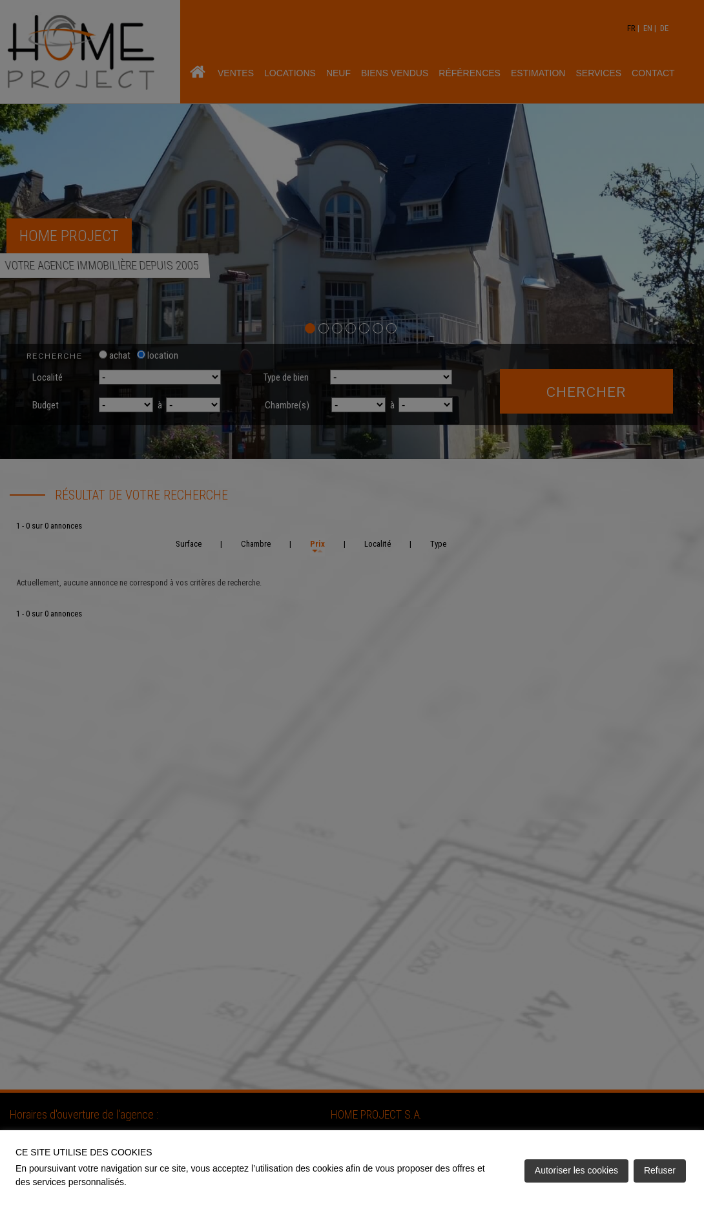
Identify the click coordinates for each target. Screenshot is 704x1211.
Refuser (660, 1170)
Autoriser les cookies (576, 1170)
